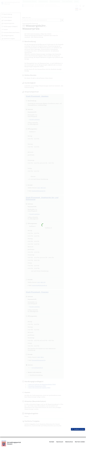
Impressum (59, 441)
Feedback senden (78, 429)
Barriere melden (80, 441)
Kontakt (51, 441)
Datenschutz (69, 441)
